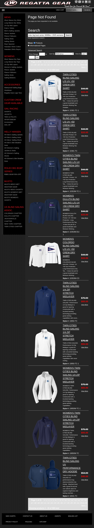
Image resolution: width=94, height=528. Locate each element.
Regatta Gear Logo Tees (13, 93)
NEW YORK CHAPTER (12, 224)
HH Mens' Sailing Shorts (13, 140)
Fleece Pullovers (10, 36)
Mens (7, 17)
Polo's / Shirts (9, 28)
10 (66, 62)
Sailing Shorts (9, 41)
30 (75, 64)
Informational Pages (36, 46)
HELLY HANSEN (12, 132)
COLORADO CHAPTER (13, 213)
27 (65, 64)
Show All (83, 64)
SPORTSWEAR (10, 119)
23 (52, 64)
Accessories (12, 84)
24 (55, 64)
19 (39, 64)
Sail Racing (11, 108)
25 (58, 64)
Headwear (8, 90)
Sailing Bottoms (10, 78)
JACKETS (8, 114)
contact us (27, 516)
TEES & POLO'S (10, 117)
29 (72, 64)
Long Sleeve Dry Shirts (12, 23)
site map (43, 522)
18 (35, 64)
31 (78, 64)
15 (82, 62)
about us (43, 516)
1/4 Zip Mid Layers (11, 25)
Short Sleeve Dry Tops (12, 59)
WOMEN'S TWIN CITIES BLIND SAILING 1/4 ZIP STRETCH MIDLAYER (71, 375)
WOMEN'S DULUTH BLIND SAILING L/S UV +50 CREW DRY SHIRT (71, 202)
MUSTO (8, 181)
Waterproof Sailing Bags (13, 87)
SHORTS (7, 111)
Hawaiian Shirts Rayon (12, 49)
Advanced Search (35, 50)
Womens (9, 56)
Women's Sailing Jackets (13, 67)
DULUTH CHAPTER (11, 216)
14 (79, 62)
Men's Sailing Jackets (12, 31)
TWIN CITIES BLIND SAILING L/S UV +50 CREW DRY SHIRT (71, 81)
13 (75, 62)
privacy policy (12, 522)
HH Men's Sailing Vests (12, 137)
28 (68, 64)
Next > (84, 67)
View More (84, 95)
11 (69, 62)
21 (45, 64)
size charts (10, 516)
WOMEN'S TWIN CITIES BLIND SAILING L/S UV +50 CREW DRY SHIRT (71, 162)
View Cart (60, 10)
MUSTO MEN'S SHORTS (13, 189)
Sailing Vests (9, 39)
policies (28, 522)
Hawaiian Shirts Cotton (12, 47)
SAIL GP (7, 125)
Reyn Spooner (9, 44)
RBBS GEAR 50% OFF (12, 174)
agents (58, 516)
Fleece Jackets (9, 33)
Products (38, 43)
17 (32, 64)
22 (48, 64)
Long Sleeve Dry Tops (12, 62)
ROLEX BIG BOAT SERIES (13, 170)
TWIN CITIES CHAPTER (13, 226)
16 (85, 62)
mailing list (73, 516)
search (87, 10)
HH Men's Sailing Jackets (13, 135)
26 (62, 64)
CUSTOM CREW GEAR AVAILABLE (13, 101)
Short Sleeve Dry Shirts (12, 20)
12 (72, 62)
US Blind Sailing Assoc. (14, 209)
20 (42, 64)
